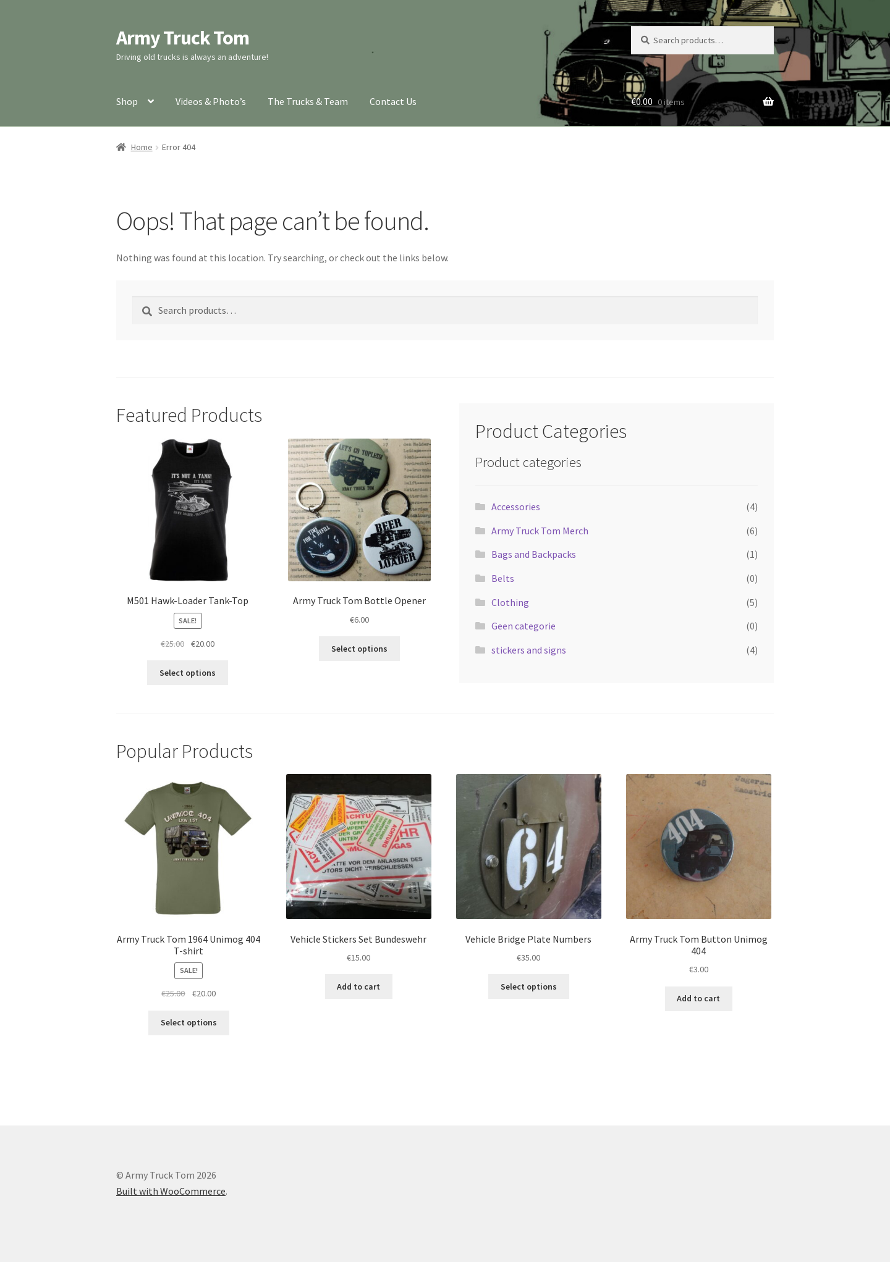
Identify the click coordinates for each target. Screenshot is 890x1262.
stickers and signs (528, 650)
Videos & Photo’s (211, 101)
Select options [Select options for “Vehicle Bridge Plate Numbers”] (529, 986)
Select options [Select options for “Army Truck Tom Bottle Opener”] (359, 648)
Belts (502, 578)
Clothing (510, 602)
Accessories (515, 506)
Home (142, 147)
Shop (127, 101)
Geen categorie (523, 626)
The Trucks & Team (308, 101)
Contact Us (393, 101)
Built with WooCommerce (171, 1191)
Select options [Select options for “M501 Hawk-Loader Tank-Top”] (187, 672)
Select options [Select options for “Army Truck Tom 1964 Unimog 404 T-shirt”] (189, 1022)
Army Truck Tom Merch (539, 530)
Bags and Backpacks (533, 554)
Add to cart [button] (358, 986)
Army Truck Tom (182, 37)
